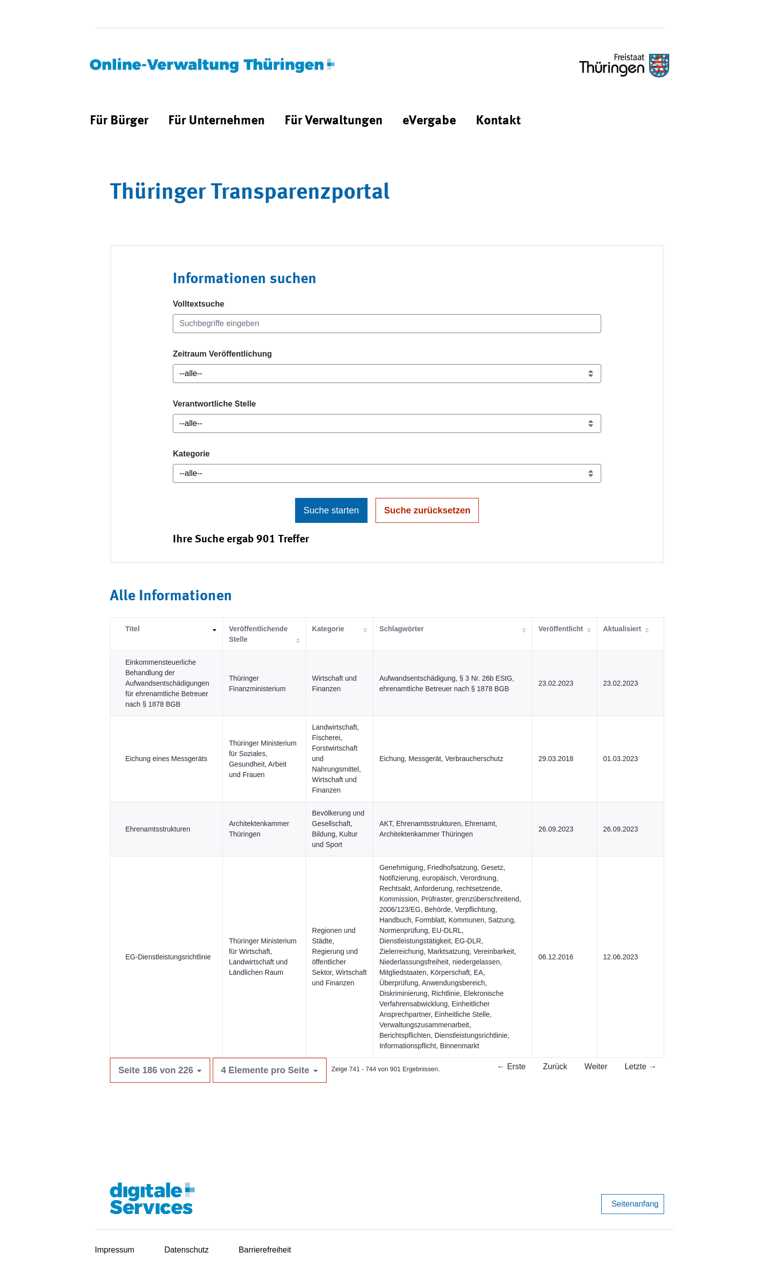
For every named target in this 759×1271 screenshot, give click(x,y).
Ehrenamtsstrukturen (157, 829)
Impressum (114, 1250)
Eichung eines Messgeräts (166, 759)
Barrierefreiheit (265, 1250)
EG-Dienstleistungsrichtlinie (168, 957)
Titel (132, 629)
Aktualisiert (622, 629)
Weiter (596, 1066)
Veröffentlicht (560, 629)
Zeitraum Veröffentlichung (222, 354)
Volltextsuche (198, 304)
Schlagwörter (402, 629)
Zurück (555, 1066)
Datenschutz (186, 1250)
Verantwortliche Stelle (214, 404)
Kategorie (191, 453)
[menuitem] (119, 121)
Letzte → (641, 1066)
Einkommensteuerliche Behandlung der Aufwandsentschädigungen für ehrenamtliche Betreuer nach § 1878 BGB (167, 683)
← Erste (511, 1066)
